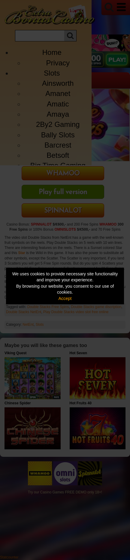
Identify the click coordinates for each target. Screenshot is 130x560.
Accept (65, 298)
